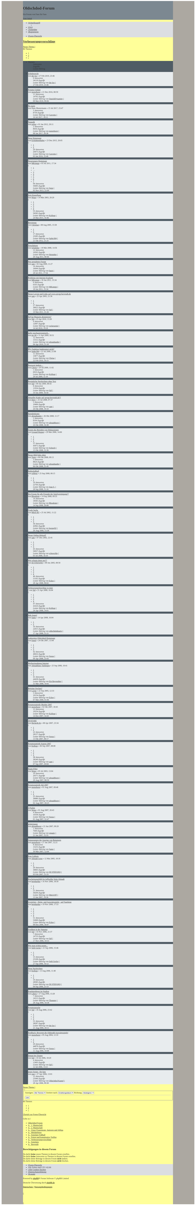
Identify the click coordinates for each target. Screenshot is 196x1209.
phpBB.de (51, 1183)
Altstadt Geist (36, 859)
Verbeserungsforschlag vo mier (40, 588)
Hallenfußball (33, 471)
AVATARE (32, 721)
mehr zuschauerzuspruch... (38, 333)
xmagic (52, 833)
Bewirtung (32, 223)
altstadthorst (54, 423)
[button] (28, 58)
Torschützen (33, 246)
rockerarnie (53, 326)
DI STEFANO (37, 563)
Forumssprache (34, 1008)
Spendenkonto (34, 414)
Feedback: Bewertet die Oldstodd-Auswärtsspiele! (48, 1033)
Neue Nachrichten (35, 969)
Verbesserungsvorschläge (39, 41)
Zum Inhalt (27, 19)
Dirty (34, 400)
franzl (34, 640)
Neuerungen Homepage (37, 161)
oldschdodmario (55, 631)
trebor (34, 124)
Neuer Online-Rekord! (37, 535)
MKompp (35, 163)
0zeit (51, 271)
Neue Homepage (34, 138)
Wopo (34, 197)
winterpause (33, 824)
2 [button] (28, 55)
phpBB (36, 1178)
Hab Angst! (32, 615)
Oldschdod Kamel (56, 1081)
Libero (34, 994)
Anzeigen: (35, 1093)
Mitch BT (35, 512)
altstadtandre (54, 342)
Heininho (52, 255)
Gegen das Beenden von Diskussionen (43, 430)
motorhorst (36, 92)
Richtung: (84, 1093)
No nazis (31, 106)
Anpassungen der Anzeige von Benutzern (44, 840)
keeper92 (52, 528)
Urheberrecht (33, 74)
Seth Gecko (36, 948)
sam (33, 264)
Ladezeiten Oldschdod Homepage (41, 638)
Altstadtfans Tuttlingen (40, 666)
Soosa (51, 656)
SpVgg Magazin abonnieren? (39, 317)
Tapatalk (31, 122)
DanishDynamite (55, 99)
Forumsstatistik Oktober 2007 (40, 705)
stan (33, 1074)
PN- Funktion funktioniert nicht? (41, 349)
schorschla (53, 553)
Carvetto (52, 115)
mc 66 (34, 335)
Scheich (52, 448)
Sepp (51, 188)
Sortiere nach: (60, 1093)
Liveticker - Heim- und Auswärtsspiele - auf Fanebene (50, 902)
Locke (34, 691)
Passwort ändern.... (35, 365)
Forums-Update (34, 90)
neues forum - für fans (37, 1072)
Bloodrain (36, 496)
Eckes (51, 581)
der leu (34, 76)
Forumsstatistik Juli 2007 (38, 785)
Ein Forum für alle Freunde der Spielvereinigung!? (48, 494)
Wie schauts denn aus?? (37, 560)
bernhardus (36, 881)
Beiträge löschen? (35, 688)
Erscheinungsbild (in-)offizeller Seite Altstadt (46, 879)
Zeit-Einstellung (34, 195)
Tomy (34, 457)
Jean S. (52, 487)
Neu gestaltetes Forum (37, 262)
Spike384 (52, 238)
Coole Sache (33, 510)
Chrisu (51, 358)
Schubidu (35, 248)
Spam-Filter (33, 769)
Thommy (52, 1000)
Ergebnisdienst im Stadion (38, 991)
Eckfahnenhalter (38, 140)
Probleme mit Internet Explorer (40, 278)
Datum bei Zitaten (35, 1056)
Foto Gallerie (33, 856)
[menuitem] (30, 27)
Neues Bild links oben (37, 455)
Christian (35, 225)
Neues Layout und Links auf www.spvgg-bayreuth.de (49, 294)
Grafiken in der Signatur (38, 929)
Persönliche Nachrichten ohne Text (42, 381)
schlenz (35, 473)
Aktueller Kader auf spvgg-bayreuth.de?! (44, 398)
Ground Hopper (38, 432)
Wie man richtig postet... (38, 946)
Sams (34, 618)
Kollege (52, 215)
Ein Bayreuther (55, 681)
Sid (50, 310)
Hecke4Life (36, 723)
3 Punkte (31, 808)
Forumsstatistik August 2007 (39, 744)
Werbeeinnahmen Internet (38, 663)
